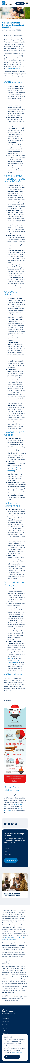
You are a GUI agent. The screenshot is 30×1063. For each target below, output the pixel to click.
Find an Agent (20, 3)
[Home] (7, 3)
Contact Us (5, 1033)
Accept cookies (11, 1057)
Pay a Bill (4, 1028)
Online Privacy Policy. (17, 1052)
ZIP (6, 851)
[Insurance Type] (15, 848)
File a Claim (5, 1021)
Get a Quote (5, 1018)
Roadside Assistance (8, 1025)
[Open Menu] (27, 4)
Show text (7, 700)
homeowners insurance (15, 68)
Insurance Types (8, 845)
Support (4, 1030)
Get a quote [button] (10, 860)
